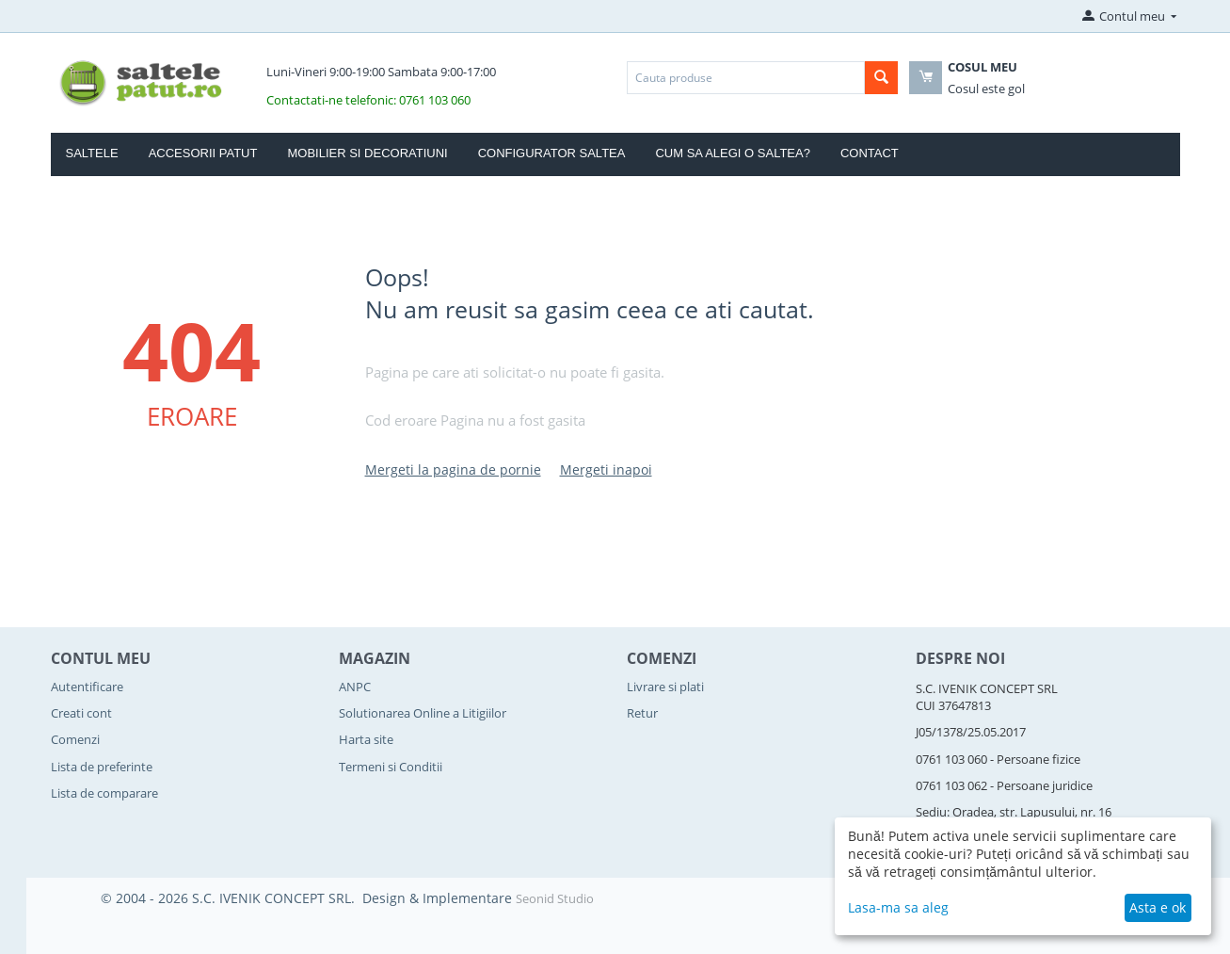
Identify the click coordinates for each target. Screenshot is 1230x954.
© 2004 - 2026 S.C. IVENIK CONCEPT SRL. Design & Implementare (308, 898)
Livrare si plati (665, 686)
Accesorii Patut (203, 153)
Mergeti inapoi (606, 469)
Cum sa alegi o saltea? (732, 153)
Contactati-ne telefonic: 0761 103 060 (368, 99)
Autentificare (87, 686)
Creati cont (81, 712)
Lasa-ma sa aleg (898, 907)
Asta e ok (1157, 907)
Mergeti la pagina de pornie (453, 469)
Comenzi (75, 739)
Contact (869, 153)
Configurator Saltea (552, 153)
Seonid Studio (555, 898)
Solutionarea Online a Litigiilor (422, 712)
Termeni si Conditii (390, 766)
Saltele (92, 153)
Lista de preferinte (101, 766)
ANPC (355, 686)
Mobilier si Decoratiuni (367, 153)
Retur (642, 712)
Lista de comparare (104, 792)
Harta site (366, 739)
